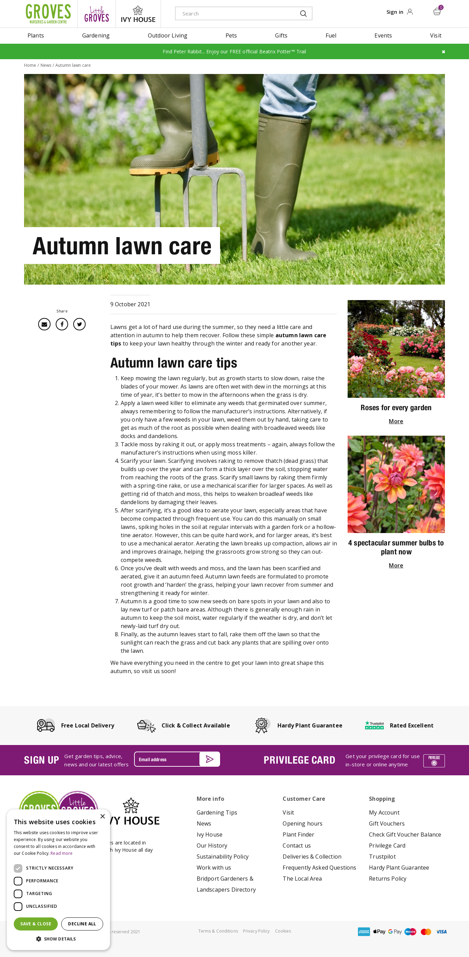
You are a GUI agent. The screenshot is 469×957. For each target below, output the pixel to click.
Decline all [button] (82, 924)
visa (441, 932)
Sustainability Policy (223, 856)
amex (364, 932)
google (395, 932)
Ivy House (209, 834)
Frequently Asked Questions (319, 867)
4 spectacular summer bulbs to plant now (396, 547)
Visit (288, 812)
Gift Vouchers (387, 823)
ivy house (138, 13)
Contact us (297, 845)
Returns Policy (387, 878)
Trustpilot (382, 856)
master (426, 932)
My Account (384, 812)
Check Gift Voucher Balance (405, 834)
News (204, 823)
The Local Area (302, 878)
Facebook (62, 324)
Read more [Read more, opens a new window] (62, 853)
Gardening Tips (217, 812)
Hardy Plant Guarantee (399, 867)
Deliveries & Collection (312, 856)
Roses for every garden (396, 407)
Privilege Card (387, 845)
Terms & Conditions (218, 931)
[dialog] (58, 879)
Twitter (79, 324)
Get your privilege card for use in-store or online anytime (383, 760)
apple (379, 932)
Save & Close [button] (35, 924)
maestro (410, 932)
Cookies (283, 931)
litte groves (96, 13)
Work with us (214, 867)
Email (44, 324)
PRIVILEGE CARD (299, 760)
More (396, 421)
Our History (212, 845)
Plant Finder (298, 834)
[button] (58, 939)
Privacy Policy (256, 931)
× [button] (102, 816)
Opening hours (303, 823)
